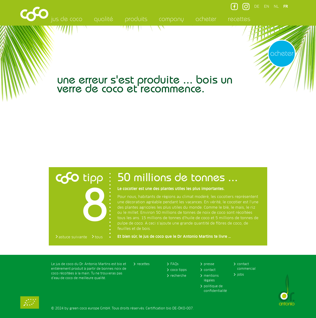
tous (99, 237)
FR (285, 6)
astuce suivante (73, 237)
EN (266, 6)
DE (256, 6)
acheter (206, 18)
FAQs (174, 264)
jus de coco (66, 18)
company (171, 18)
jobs (240, 274)
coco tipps (178, 270)
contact (209, 270)
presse (209, 264)
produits (136, 18)
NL (276, 6)
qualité (103, 18)
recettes (239, 18)
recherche (178, 275)
